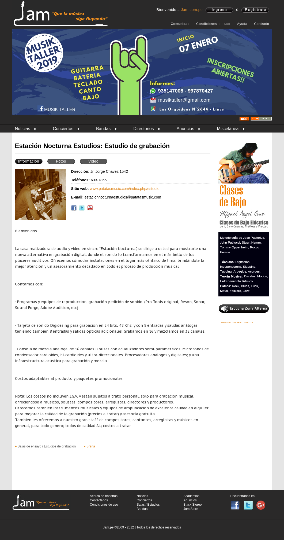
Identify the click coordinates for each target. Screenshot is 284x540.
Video (93, 161)
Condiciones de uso (213, 24)
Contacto (261, 24)
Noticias (22, 128)
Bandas (103, 128)
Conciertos (63, 128)
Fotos (61, 161)
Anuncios (185, 128)
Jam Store (191, 509)
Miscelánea (227, 128)
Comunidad (180, 24)
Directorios (143, 128)
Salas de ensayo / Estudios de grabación (47, 446)
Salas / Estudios (148, 504)
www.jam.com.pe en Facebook (237, 322)
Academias (191, 496)
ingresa (219, 10)
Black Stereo (193, 504)
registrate (255, 10)
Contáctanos (99, 500)
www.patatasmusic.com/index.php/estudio (125, 188)
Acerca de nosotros (104, 496)
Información (28, 161)
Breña (90, 446)
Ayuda (242, 24)
